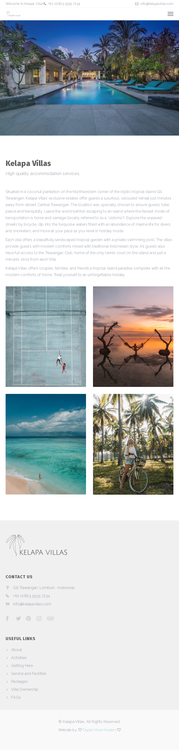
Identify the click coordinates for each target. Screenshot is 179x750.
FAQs (16, 697)
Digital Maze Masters (99, 730)
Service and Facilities (28, 673)
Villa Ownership (24, 689)
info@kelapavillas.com (157, 4)
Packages (19, 681)
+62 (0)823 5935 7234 (63, 4)
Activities (19, 657)
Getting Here (22, 665)
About (16, 650)
